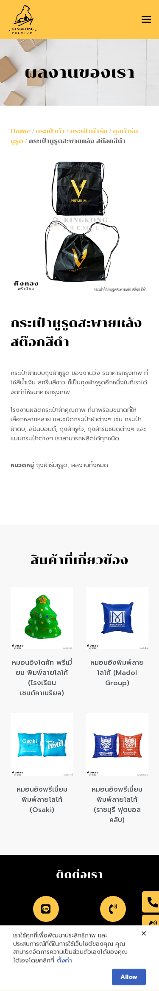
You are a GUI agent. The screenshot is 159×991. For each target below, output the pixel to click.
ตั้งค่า (64, 963)
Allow (128, 979)
